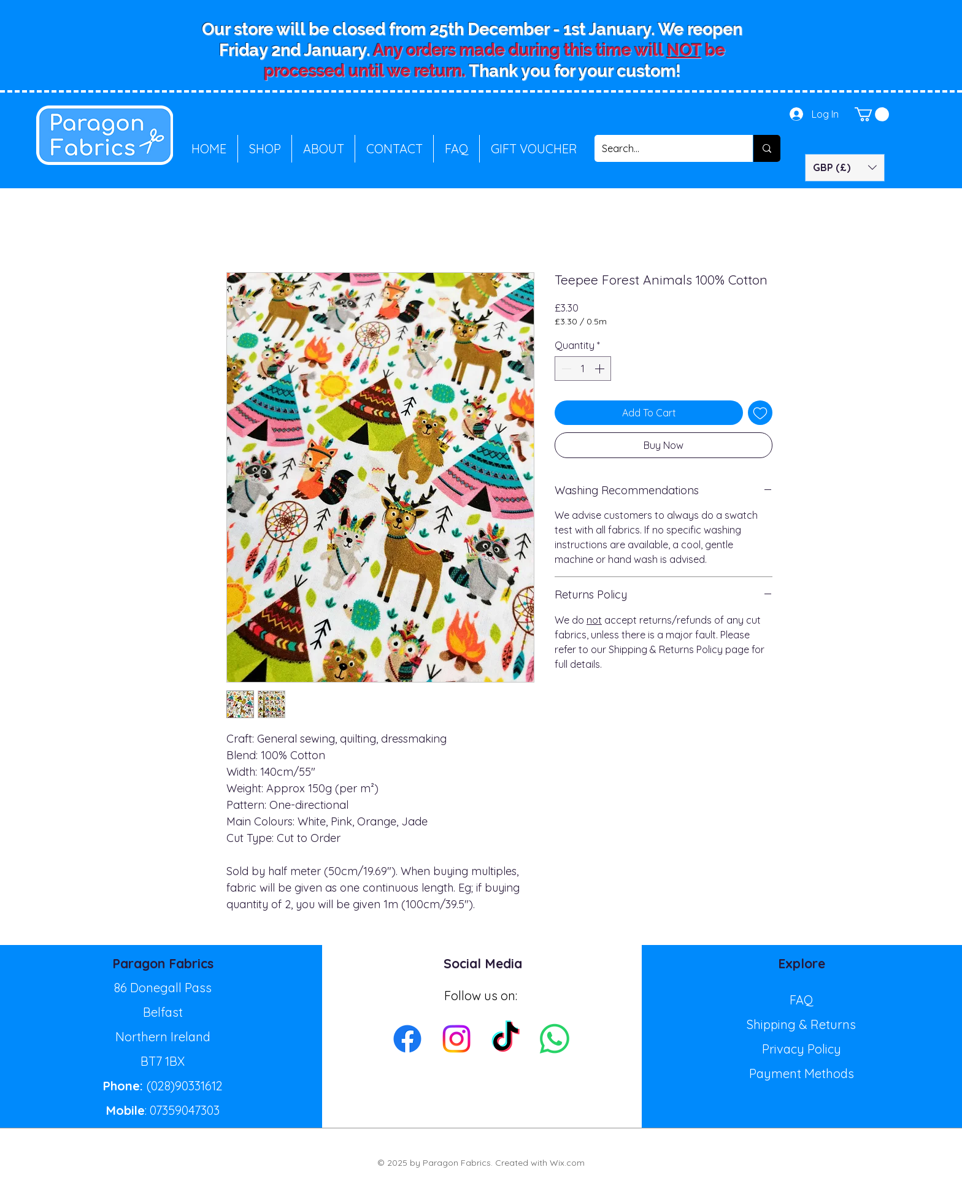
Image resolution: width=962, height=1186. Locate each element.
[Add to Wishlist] (760, 412)
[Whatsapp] (554, 1038)
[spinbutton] (583, 368)
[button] (872, 114)
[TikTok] (505, 1038)
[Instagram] (456, 1038)
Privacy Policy (801, 1049)
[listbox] (845, 168)
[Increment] (600, 368)
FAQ (802, 1000)
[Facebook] (407, 1038)
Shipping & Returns (801, 1024)
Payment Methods (801, 1073)
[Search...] (664, 148)
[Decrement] (565, 368)
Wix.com (567, 1162)
